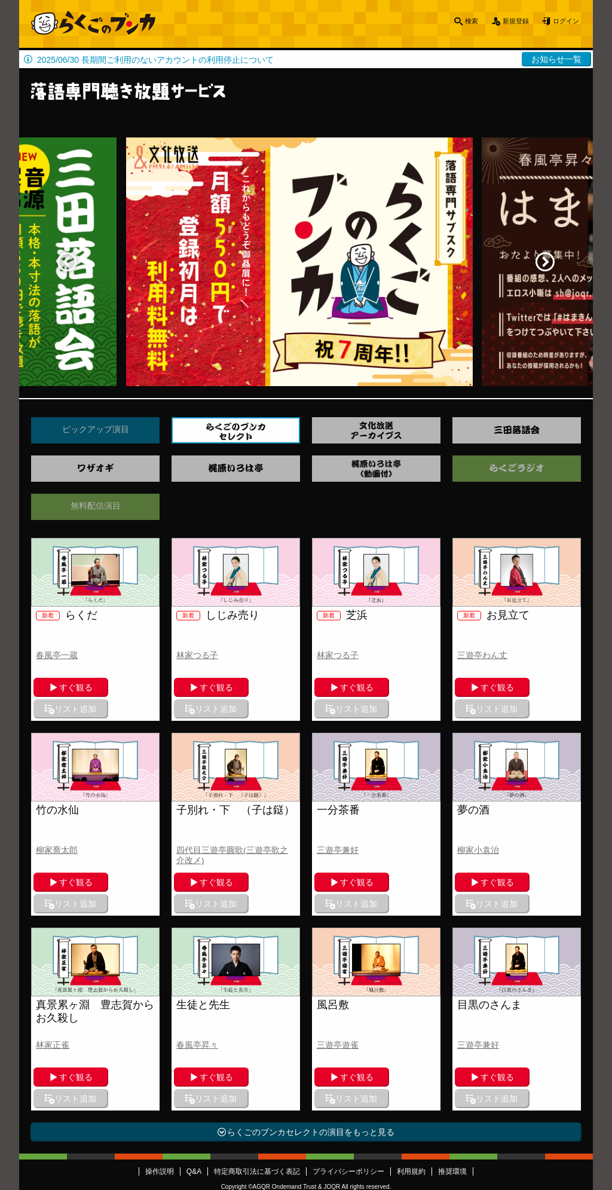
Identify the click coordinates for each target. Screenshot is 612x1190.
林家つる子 (197, 655)
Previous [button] (66, 261)
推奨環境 (452, 1107)
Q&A (193, 1107)
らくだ (66, 615)
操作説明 (159, 1107)
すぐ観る (69, 687)
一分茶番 (338, 788)
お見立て (493, 615)
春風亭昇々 (197, 1002)
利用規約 (411, 1107)
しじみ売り (217, 615)
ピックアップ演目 (95, 429)
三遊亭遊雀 (338, 1002)
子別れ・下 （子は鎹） (235, 788)
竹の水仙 (57, 788)
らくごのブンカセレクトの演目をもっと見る (310, 1067)
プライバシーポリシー (348, 1107)
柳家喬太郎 (57, 828)
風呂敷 (333, 962)
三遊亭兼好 (338, 828)
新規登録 (503, 24)
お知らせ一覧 (556, 59)
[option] (306, 261)
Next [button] (545, 261)
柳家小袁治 (478, 828)
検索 (453, 24)
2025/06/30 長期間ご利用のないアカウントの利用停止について (155, 59)
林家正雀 (52, 1002)
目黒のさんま (489, 962)
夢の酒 (473, 788)
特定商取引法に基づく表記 (257, 1107)
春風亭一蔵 (57, 655)
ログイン (562, 24)
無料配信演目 (96, 505)
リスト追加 (131, 687)
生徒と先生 (203, 962)
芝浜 (342, 615)
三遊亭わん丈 (482, 655)
